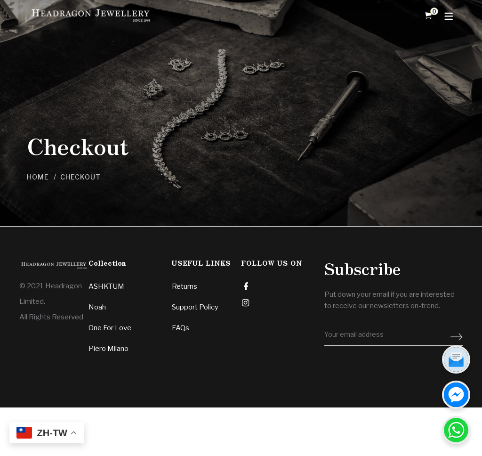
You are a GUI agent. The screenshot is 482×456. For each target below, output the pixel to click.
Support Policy (195, 307)
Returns (184, 286)
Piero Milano (108, 348)
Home (38, 177)
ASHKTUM (106, 286)
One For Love (109, 328)
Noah (97, 307)
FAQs (180, 328)
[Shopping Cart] (428, 15)
